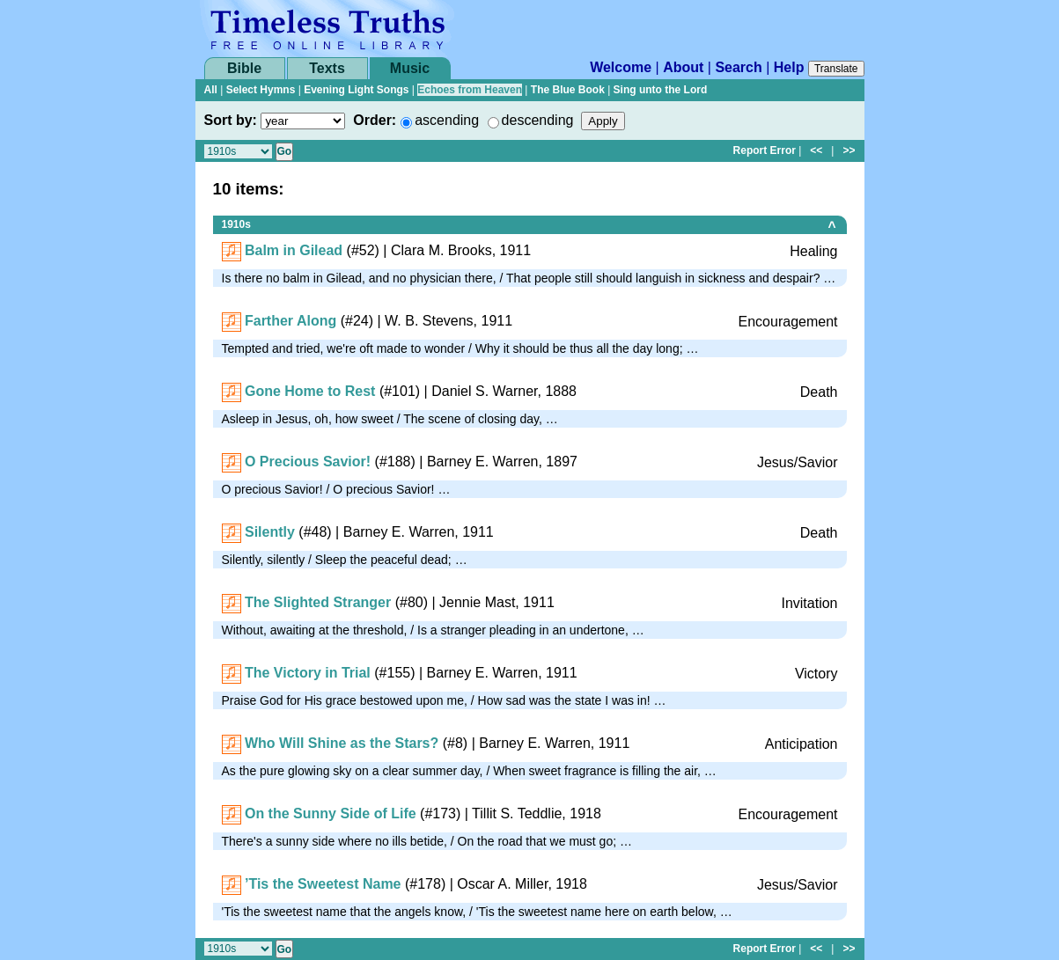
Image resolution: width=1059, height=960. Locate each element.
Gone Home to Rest (310, 391)
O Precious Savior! (308, 461)
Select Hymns (261, 90)
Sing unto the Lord (661, 90)
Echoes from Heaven (469, 90)
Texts (327, 68)
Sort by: (230, 120)
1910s (236, 224)
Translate (836, 68)
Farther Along (290, 320)
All (210, 90)
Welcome (620, 67)
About (683, 67)
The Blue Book (568, 90)
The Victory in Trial (308, 672)
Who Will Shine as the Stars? (341, 743)
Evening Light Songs (356, 90)
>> (848, 150)
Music (410, 68)
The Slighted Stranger (318, 602)
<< (816, 150)
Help (789, 67)
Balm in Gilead (293, 250)
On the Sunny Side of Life (330, 813)
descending (538, 120)
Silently (270, 531)
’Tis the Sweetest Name (323, 883)
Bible (244, 68)
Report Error (764, 150)
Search (738, 67)
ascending (447, 120)
